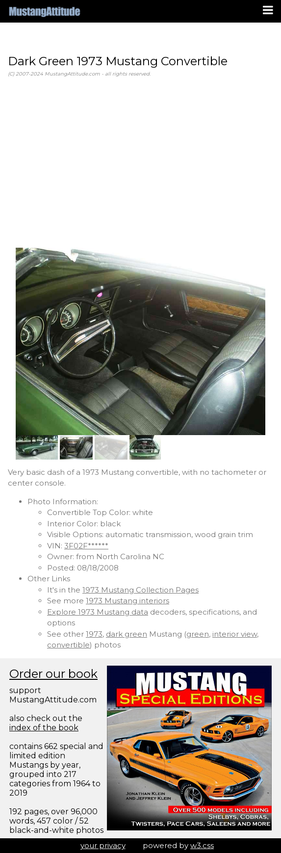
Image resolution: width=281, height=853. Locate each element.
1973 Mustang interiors (127, 600)
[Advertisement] (140, 163)
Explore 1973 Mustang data (97, 612)
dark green (126, 634)
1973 (94, 634)
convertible (68, 644)
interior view (234, 634)
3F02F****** (86, 545)
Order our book (53, 674)
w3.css (202, 845)
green (197, 634)
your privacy (103, 845)
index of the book (43, 727)
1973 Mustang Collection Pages (140, 590)
